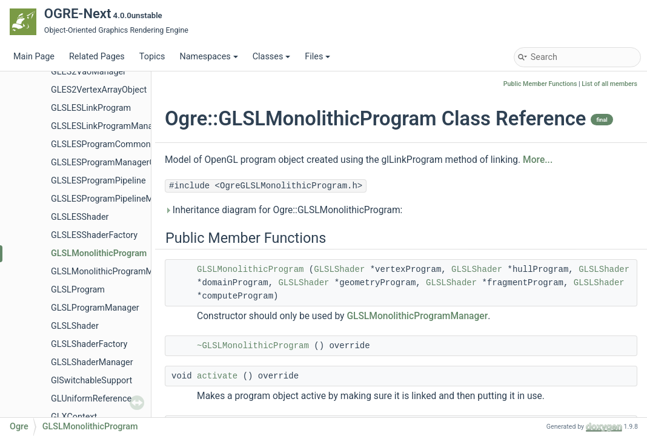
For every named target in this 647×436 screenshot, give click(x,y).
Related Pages (97, 56)
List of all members (609, 84)
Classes (272, 56)
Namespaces (208, 56)
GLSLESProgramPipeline (98, 181)
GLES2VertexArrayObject (99, 90)
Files (317, 56)
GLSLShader (75, 326)
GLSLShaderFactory (89, 344)
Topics (152, 56)
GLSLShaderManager (92, 362)
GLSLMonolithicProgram (99, 253)
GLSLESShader (80, 217)
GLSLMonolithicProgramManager (115, 271)
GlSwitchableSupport (91, 380)
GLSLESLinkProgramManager (108, 126)
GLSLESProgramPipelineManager (115, 199)
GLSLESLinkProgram (91, 108)
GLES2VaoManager (88, 72)
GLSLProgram (78, 290)
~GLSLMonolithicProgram (253, 346)
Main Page (34, 56)
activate (217, 376)
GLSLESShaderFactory (94, 235)
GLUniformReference (91, 399)
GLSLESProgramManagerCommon (118, 162)
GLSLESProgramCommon (101, 144)
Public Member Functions (540, 84)
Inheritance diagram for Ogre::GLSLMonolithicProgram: (283, 210)
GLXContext (74, 417)
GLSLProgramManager (95, 308)
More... (537, 159)
